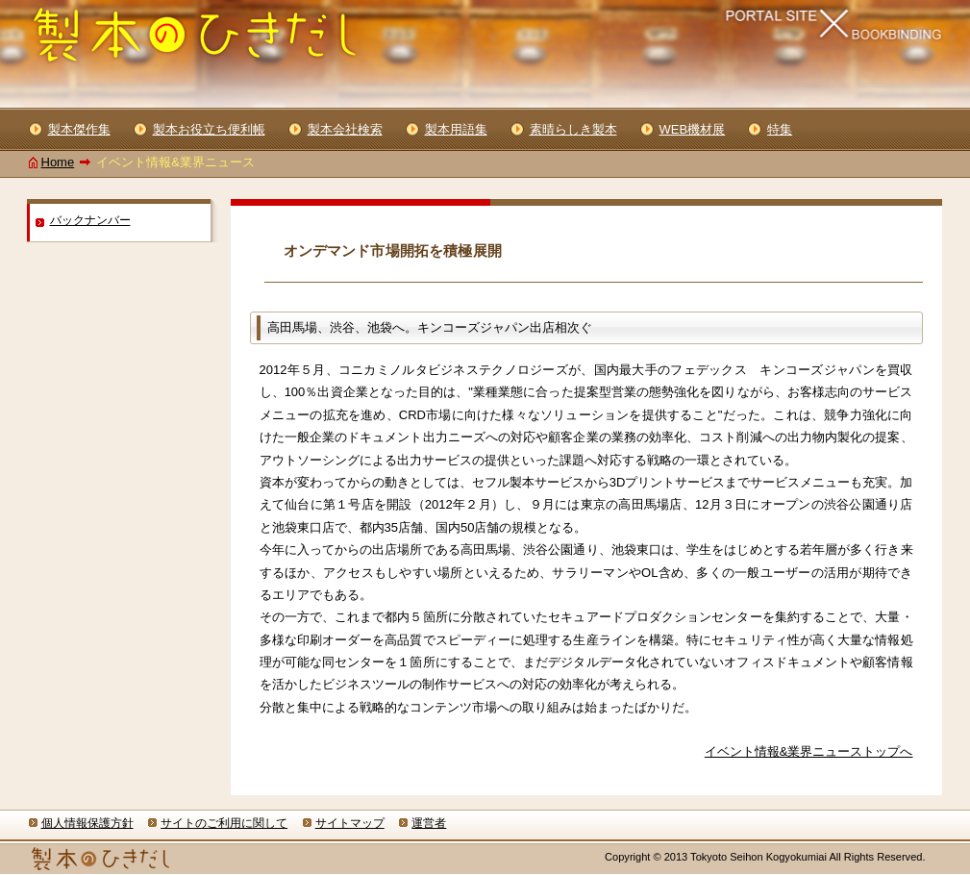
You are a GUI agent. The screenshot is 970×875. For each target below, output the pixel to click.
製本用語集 (456, 129)
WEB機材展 (692, 129)
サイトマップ (350, 823)
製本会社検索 (345, 129)
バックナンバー (90, 220)
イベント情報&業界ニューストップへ (809, 751)
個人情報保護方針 (87, 823)
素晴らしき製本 (573, 129)
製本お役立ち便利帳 (209, 129)
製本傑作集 (79, 129)
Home (58, 162)
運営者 (428, 823)
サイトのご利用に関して (224, 823)
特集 (779, 129)
